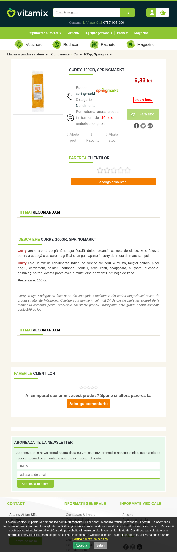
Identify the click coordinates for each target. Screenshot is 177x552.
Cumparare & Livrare (81, 514)
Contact (16, 503)
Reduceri (71, 44)
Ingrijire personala (98, 33)
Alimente (73, 33)
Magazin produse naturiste (27, 54)
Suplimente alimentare (45, 33)
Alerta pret (74, 137)
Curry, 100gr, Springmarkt (92, 54)
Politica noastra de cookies (90, 539)
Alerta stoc (113, 137)
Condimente (60, 54)
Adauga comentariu (113, 182)
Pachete (122, 33)
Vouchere (34, 44)
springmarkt (85, 94)
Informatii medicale (140, 503)
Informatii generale (85, 503)
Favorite (92, 140)
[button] (152, 11)
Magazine (141, 33)
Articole (127, 514)
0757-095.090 (113, 22)
